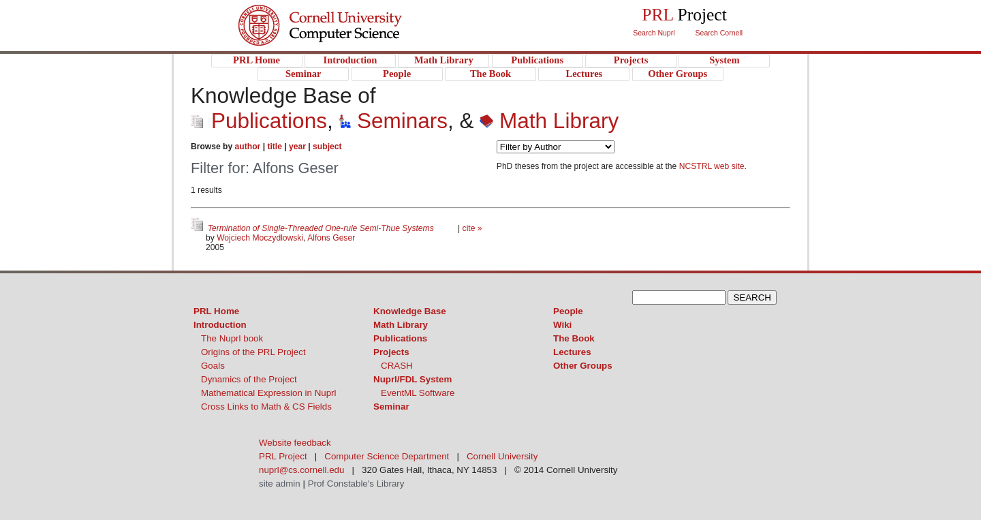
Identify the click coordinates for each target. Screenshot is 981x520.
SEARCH (752, 297)
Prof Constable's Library (356, 483)
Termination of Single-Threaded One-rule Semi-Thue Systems (322, 228)
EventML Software (417, 393)
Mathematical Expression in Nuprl (269, 393)
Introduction (220, 325)
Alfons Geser (331, 238)
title (274, 146)
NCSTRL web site (712, 166)
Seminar (391, 406)
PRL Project (348, 38)
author (248, 146)
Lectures (572, 352)
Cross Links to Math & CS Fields (266, 406)
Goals (213, 366)
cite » (472, 228)
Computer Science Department (386, 456)
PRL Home (216, 311)
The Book (574, 338)
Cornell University (348, 13)
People (568, 311)
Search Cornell (719, 33)
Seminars (393, 120)
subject (327, 146)
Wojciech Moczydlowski (260, 238)
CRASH (397, 366)
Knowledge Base (409, 311)
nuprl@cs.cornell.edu (301, 470)
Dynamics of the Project (249, 379)
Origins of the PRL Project (253, 352)
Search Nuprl (653, 33)
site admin (279, 483)
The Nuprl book (232, 338)
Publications (259, 120)
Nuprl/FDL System (412, 379)
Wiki (562, 325)
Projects (391, 352)
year (297, 146)
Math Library (549, 120)
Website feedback (295, 443)
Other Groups (582, 366)
